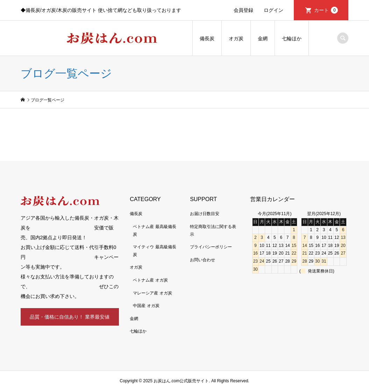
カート (326, 10)
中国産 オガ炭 (146, 305)
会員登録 (243, 10)
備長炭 (207, 38)
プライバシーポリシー (211, 246)
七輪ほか (291, 38)
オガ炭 (236, 38)
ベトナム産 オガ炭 (150, 280)
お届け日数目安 (204, 213)
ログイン (273, 10)
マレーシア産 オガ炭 (152, 293)
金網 (263, 38)
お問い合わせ (202, 259)
